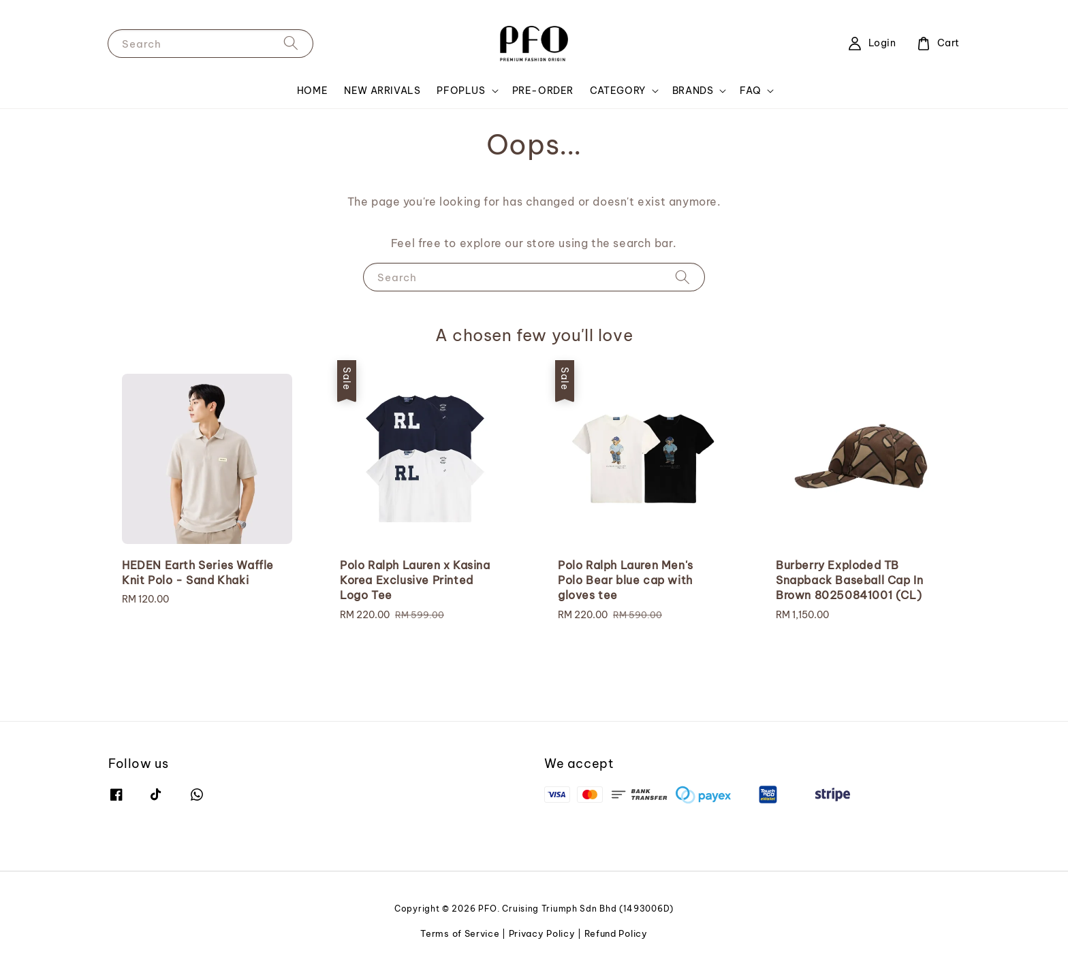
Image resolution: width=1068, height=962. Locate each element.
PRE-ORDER (543, 90)
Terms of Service (459, 933)
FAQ (750, 90)
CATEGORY (618, 90)
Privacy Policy (542, 933)
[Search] (291, 43)
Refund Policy (616, 933)
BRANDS (693, 90)
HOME (312, 90)
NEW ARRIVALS (382, 90)
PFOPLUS (461, 90)
